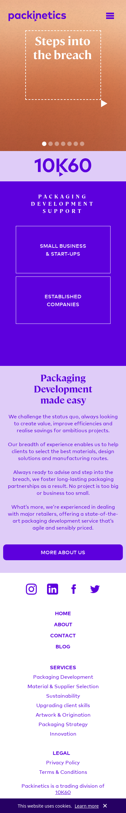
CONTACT (63, 635)
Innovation (63, 733)
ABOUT (63, 624)
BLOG (63, 646)
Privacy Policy (63, 762)
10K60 (63, 791)
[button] (44, 144)
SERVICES (63, 667)
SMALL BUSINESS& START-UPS (63, 249)
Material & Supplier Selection (63, 686)
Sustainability (63, 695)
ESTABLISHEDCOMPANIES (63, 300)
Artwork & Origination (63, 714)
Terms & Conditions (63, 771)
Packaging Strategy (63, 724)
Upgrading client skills (63, 705)
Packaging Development (63, 676)
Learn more (87, 806)
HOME (63, 613)
